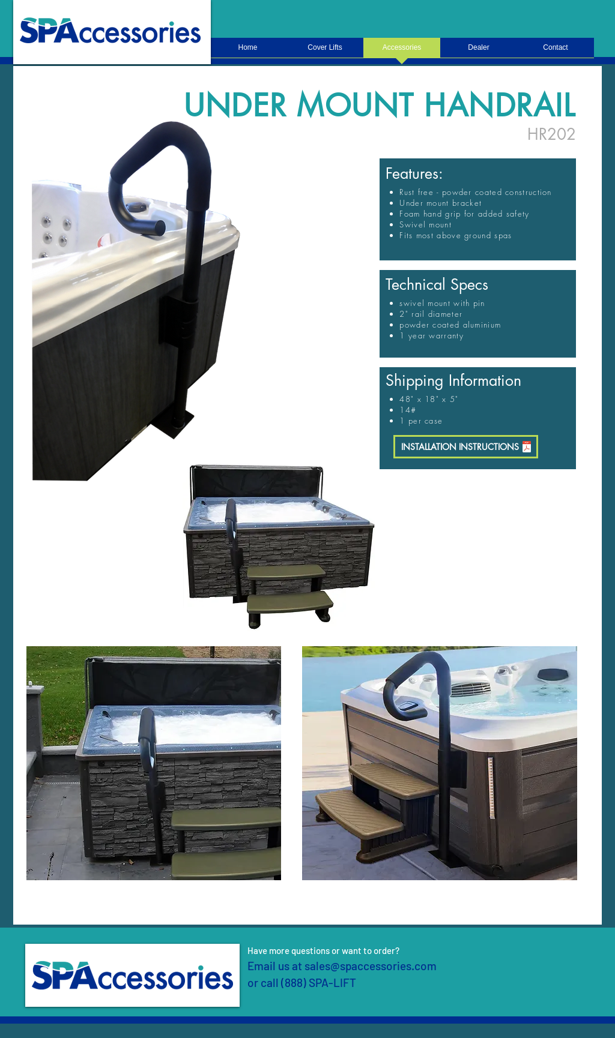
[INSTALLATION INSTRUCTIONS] (465, 446)
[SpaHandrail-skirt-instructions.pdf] (527, 448)
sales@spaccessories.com (370, 966)
